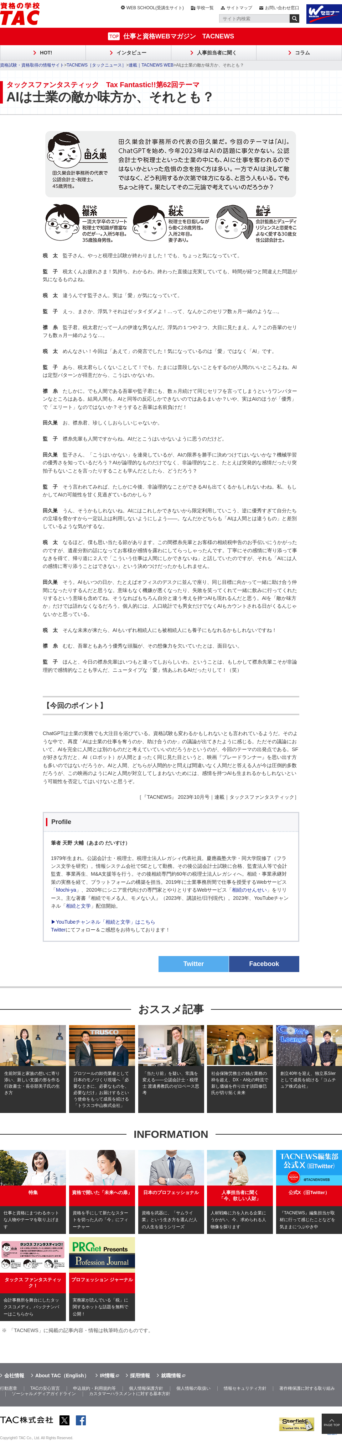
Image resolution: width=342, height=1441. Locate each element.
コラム (302, 53)
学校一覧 (205, 7)
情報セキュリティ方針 (245, 1388)
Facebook (264, 963)
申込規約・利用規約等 (94, 1388)
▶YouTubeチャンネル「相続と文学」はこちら (103, 922)
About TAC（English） (62, 1375)
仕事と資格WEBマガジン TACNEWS (178, 36)
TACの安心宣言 (45, 1388)
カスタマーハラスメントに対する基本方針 (129, 1393)
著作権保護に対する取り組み (307, 1388)
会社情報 (14, 1375)
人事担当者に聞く (217, 53)
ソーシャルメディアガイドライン (44, 1393)
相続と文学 (78, 906)
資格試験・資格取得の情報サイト (32, 65)
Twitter (58, 930)
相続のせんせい (249, 890)
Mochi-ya (66, 890)
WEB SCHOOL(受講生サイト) (155, 7)
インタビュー (131, 53)
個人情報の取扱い (193, 1388)
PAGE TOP (332, 1425)
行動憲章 (8, 1388)
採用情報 (140, 1375)
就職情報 (171, 1375)
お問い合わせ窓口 (282, 7)
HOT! (46, 53)
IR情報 (107, 1375)
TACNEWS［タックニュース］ (96, 65)
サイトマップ (239, 7)
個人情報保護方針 (146, 1388)
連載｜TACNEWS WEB (151, 65)
